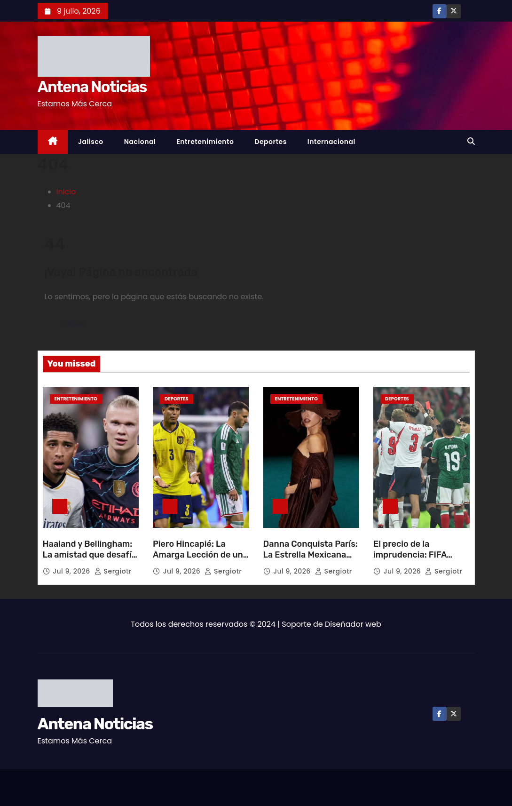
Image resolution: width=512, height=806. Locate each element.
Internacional (331, 141)
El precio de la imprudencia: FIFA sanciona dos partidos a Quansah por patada (418, 561)
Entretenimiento (205, 141)
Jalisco (90, 141)
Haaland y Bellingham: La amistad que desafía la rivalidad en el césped (90, 561)
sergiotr (113, 571)
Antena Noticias (92, 87)
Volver (74, 323)
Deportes (270, 141)
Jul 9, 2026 (72, 571)
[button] (471, 141)
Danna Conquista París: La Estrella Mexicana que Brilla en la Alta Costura (310, 561)
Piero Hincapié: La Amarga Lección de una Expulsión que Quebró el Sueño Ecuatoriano (200, 561)
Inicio (66, 191)
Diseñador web (353, 624)
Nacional (140, 141)
